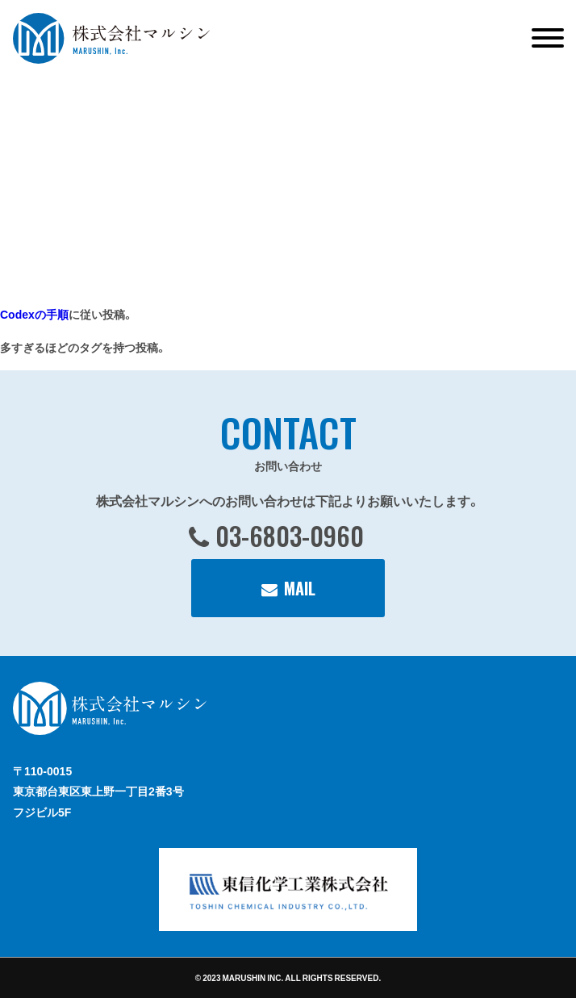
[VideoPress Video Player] (201, 178)
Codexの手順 (34, 314)
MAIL (299, 588)
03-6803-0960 (289, 535)
